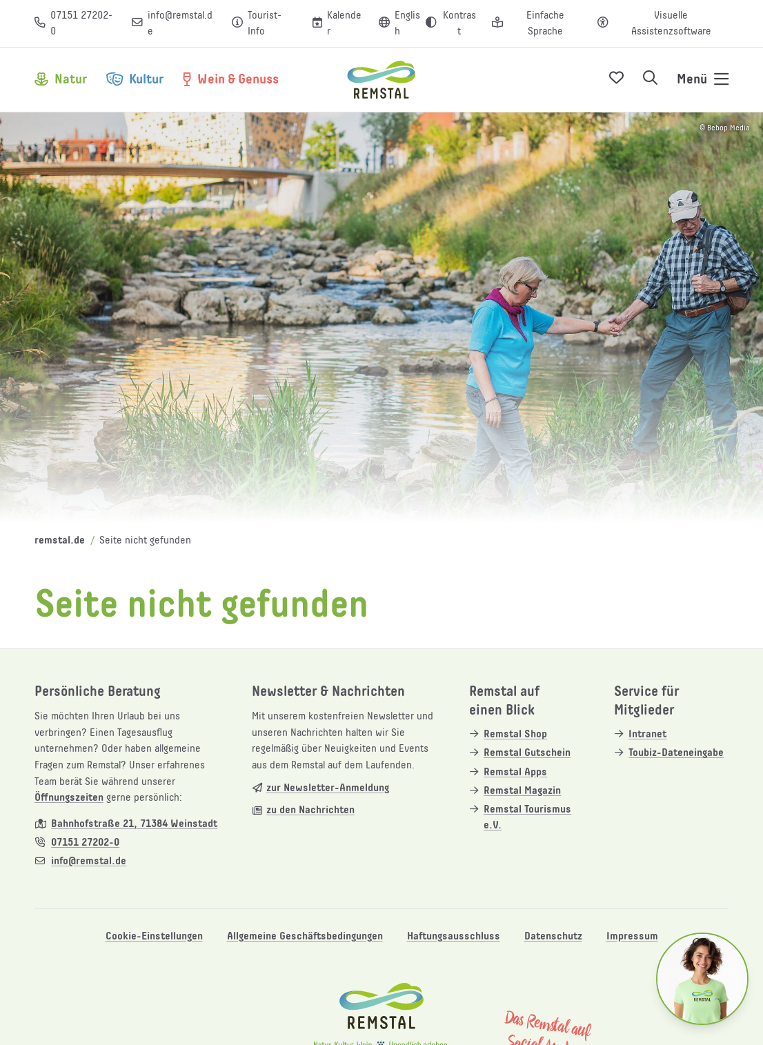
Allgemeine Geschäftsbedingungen (305, 936)
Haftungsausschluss (453, 936)
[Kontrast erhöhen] (451, 24)
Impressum (632, 936)
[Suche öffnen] (650, 80)
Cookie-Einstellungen (154, 936)
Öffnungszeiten (68, 798)
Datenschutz (553, 936)
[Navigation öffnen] (703, 80)
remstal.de (59, 540)
